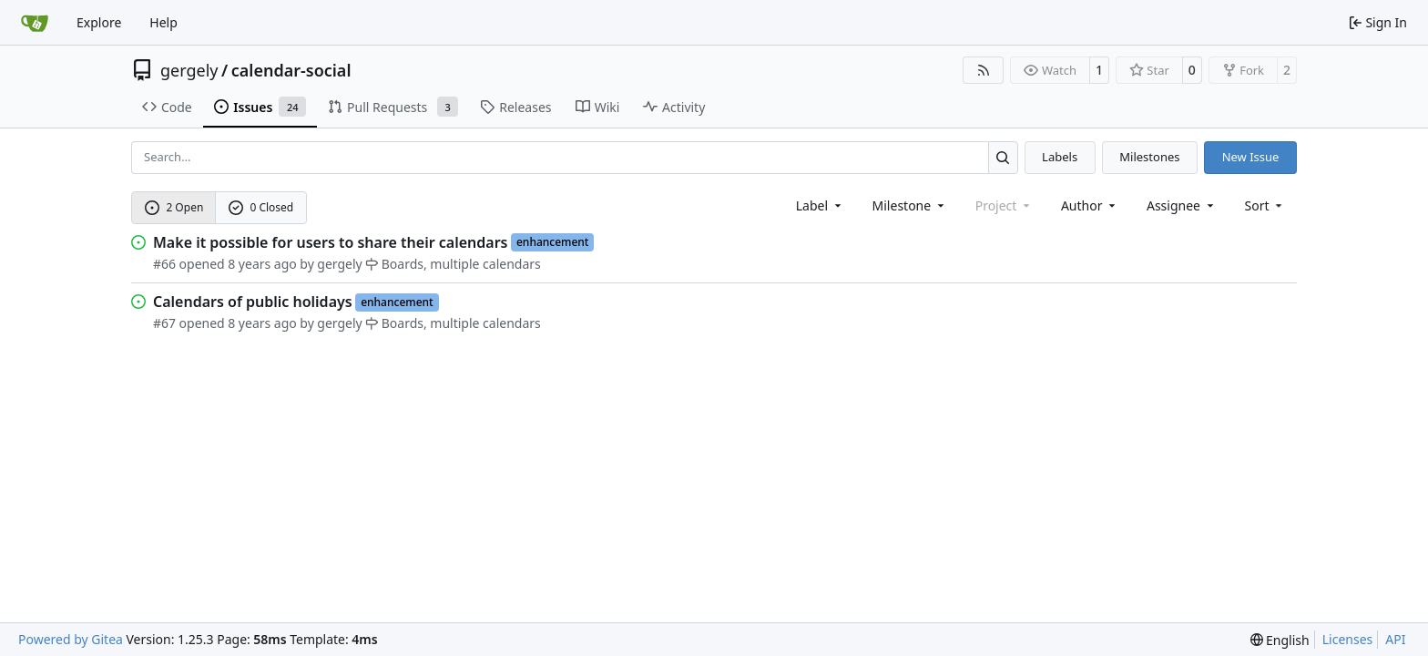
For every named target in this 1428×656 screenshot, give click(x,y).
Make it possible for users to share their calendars (330, 242)
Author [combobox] (1089, 205)
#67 (164, 323)
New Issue (1251, 157)
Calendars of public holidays (252, 301)
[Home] (34, 22)
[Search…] (1003, 157)
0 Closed (261, 207)
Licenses (1347, 639)
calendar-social (291, 70)
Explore (98, 22)
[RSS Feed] (984, 70)
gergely (189, 70)
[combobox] (820, 205)
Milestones (1149, 157)
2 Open (174, 207)
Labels (1059, 157)
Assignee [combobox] (1182, 205)
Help (163, 22)
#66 (164, 263)
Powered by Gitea (70, 639)
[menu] (1265, 205)
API (1395, 639)
